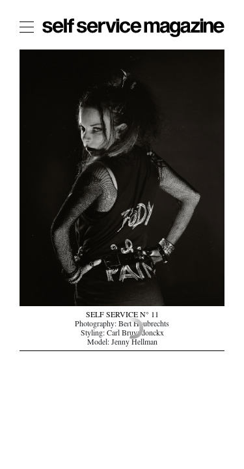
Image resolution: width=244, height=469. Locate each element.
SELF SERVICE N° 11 (122, 316)
